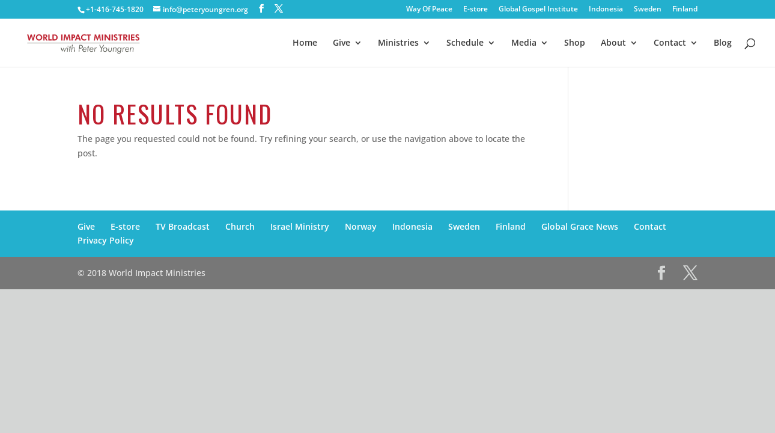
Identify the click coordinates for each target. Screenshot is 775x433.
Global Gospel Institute (538, 9)
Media (523, 43)
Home (305, 43)
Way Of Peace (429, 9)
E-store (475, 9)
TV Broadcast (183, 226)
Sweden (647, 9)
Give (341, 43)
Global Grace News (579, 226)
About (613, 43)
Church (240, 226)
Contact (670, 43)
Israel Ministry (299, 226)
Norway (361, 226)
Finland (685, 9)
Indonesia (606, 9)
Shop (574, 43)
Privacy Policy (106, 240)
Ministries (398, 43)
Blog (723, 43)
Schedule (465, 43)
